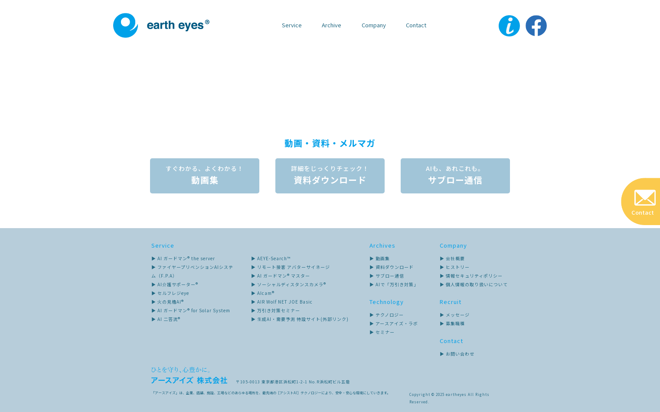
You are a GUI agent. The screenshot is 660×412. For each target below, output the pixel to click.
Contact (416, 25)
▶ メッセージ (455, 314)
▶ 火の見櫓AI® (167, 301)
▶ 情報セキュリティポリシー (471, 275)
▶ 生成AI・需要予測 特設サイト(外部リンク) (300, 319)
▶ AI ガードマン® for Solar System (190, 310)
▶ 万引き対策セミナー (275, 310)
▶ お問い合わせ (457, 353)
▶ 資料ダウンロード (391, 267)
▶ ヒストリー (455, 267)
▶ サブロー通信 (386, 275)
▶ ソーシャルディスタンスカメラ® (288, 284)
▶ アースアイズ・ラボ (393, 323)
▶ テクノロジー (386, 314)
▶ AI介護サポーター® (174, 284)
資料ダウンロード (330, 175)
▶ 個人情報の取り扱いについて (474, 284)
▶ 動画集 (379, 258)
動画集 (204, 175)
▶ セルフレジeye (170, 293)
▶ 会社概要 (452, 258)
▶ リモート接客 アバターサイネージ (290, 267)
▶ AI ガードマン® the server (183, 258)
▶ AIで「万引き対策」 (393, 284)
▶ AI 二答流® (165, 319)
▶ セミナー (382, 332)
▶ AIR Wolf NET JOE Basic (282, 301)
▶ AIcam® (262, 293)
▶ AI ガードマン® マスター (280, 275)
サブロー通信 (456, 175)
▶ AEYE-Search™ (271, 258)
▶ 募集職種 (452, 323)
